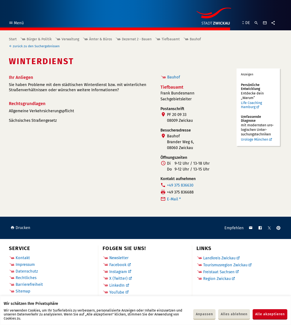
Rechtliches (26, 277)
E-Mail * (174, 199)
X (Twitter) (118, 278)
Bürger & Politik (39, 39)
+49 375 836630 (180, 185)
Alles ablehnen (234, 314)
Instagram (118, 271)
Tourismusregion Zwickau (225, 265)
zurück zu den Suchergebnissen (36, 46)
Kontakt (23, 257)
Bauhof (195, 39)
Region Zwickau (217, 278)
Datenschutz (27, 271)
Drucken (20, 227)
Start (13, 39)
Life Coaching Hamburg (251, 105)
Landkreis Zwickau (219, 258)
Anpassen (204, 314)
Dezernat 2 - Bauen (137, 39)
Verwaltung (70, 39)
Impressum (25, 264)
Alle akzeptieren (270, 314)
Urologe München (254, 139)
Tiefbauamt (171, 39)
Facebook (117, 264)
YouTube (116, 292)
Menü (16, 23)
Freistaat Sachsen (219, 272)
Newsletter (119, 257)
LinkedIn (117, 285)
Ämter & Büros (100, 39)
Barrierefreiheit (29, 284)
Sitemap (23, 291)
